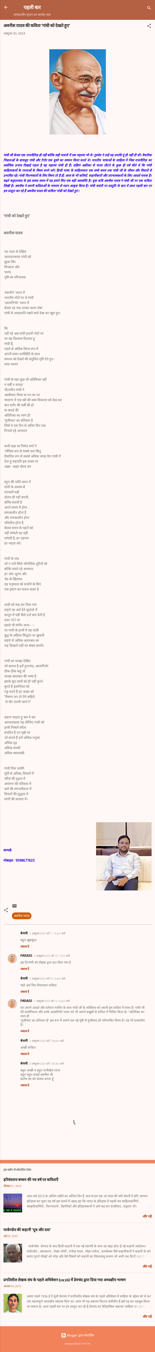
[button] (149, 26)
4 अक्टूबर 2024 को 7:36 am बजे (46, 1063)
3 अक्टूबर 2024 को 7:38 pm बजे (46, 1040)
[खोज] (149, 8)
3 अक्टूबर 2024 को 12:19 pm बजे (47, 978)
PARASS (26, 956)
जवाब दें (24, 946)
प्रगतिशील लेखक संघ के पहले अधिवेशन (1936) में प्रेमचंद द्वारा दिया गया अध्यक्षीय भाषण (64, 1279)
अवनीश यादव (22, 916)
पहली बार (32, 7)
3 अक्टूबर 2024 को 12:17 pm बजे (52, 955)
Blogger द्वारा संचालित (77, 1335)
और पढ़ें (147, 1216)
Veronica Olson (72, 1343)
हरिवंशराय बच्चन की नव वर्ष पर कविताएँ (30, 1179)
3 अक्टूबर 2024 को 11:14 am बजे (47, 933)
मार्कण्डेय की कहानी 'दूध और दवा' (27, 1229)
